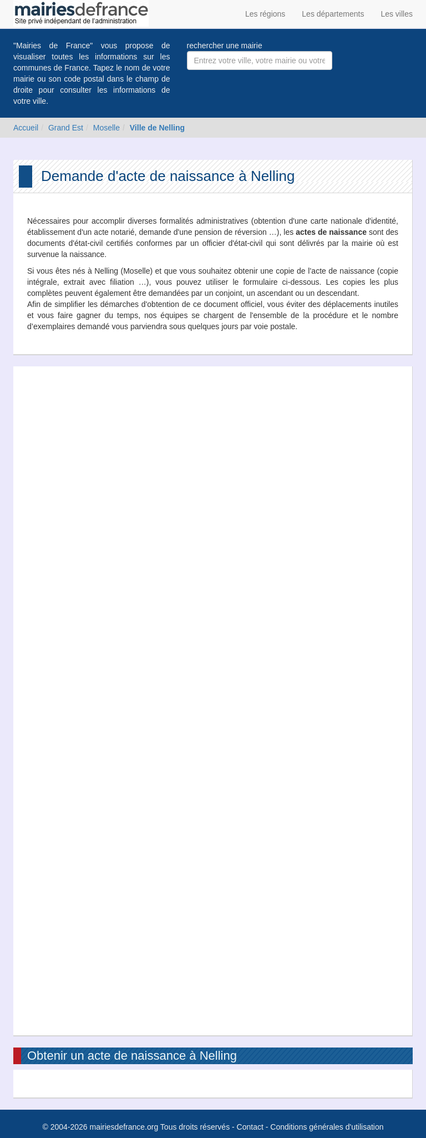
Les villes (397, 13)
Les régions (265, 13)
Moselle (106, 127)
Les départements (333, 13)
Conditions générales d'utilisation (326, 1126)
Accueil (25, 127)
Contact (250, 1126)
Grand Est (65, 127)
